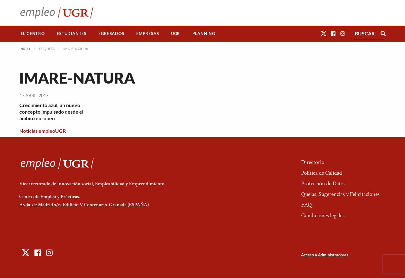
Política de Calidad (321, 173)
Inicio (24, 49)
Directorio (312, 162)
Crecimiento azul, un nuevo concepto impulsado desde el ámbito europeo (51, 111)
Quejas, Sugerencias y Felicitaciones (340, 194)
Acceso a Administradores (324, 254)
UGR (175, 33)
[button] (324, 33)
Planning (203, 33)
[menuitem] (33, 34)
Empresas (147, 33)
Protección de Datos (323, 183)
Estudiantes (71, 33)
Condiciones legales (322, 215)
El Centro (33, 33)
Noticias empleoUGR (42, 131)
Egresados (111, 33)
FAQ (306, 205)
